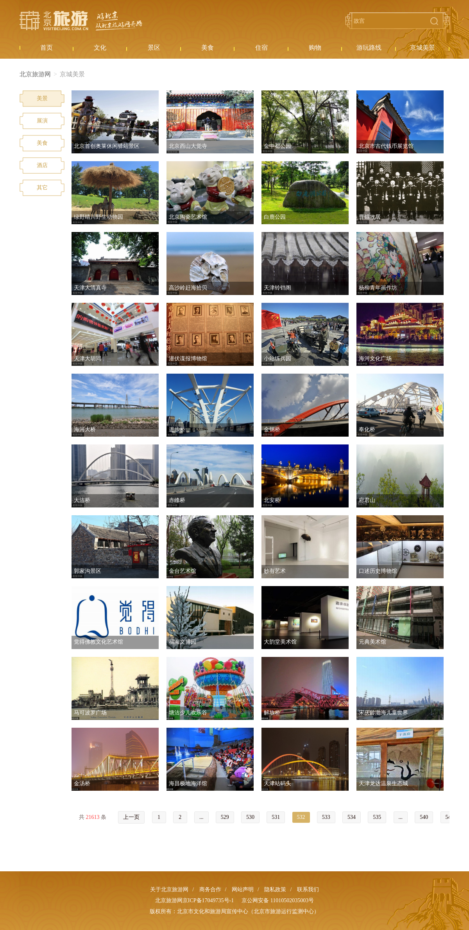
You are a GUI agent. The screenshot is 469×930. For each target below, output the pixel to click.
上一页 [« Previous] (131, 817)
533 (326, 817)
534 (351, 817)
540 (424, 817)
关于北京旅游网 (169, 889)
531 (276, 817)
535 (377, 817)
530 (250, 817)
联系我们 (308, 889)
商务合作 (210, 889)
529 (225, 817)
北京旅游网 (81, 21)
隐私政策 (275, 889)
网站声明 (243, 889)
